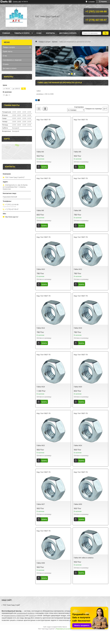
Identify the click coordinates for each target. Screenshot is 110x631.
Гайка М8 (77, 210)
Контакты (50, 33)
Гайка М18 (41, 387)
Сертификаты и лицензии (12, 60)
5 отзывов (91, 1)
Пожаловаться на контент (64, 629)
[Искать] (106, 33)
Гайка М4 (40, 152)
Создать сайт (17, 1)
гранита (32, 615)
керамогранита (9, 615)
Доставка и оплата (68, 33)
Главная (6, 33)
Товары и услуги (22, 33)
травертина (20, 615)
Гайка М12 (78, 269)
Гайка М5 (77, 152)
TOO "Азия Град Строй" (11, 605)
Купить (44, 167)
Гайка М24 (78, 445)
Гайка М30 (78, 504)
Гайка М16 (78, 328)
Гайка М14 (41, 328)
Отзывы (6, 64)
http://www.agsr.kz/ (11, 217)
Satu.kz (64, 627)
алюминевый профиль (25, 613)
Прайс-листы (7, 51)
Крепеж (54, 42)
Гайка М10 (41, 269)
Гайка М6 (40, 210)
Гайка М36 (41, 563)
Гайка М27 (41, 504)
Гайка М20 (78, 387)
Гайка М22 (41, 445)
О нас (39, 33)
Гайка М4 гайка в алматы (84, 558)
